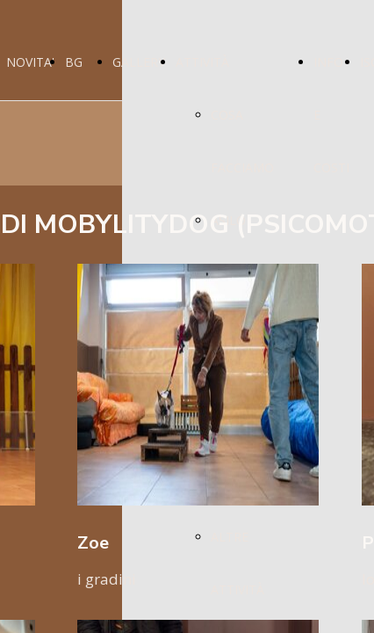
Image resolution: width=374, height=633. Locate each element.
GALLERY (138, 62)
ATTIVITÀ (202, 62)
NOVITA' (30, 62)
